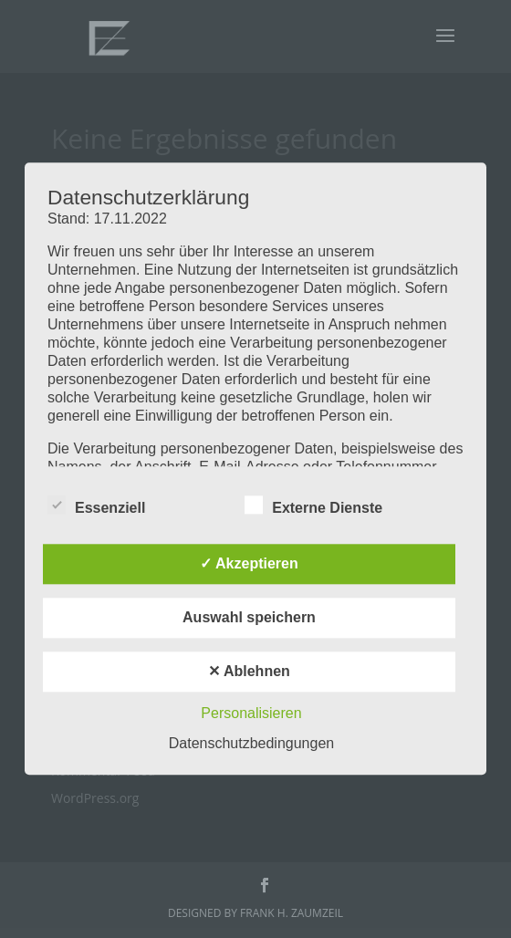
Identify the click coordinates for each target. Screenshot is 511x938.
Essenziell (96, 506)
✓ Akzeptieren (249, 564)
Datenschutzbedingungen (251, 744)
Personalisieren (251, 714)
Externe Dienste (313, 506)
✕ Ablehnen (249, 672)
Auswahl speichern (249, 618)
